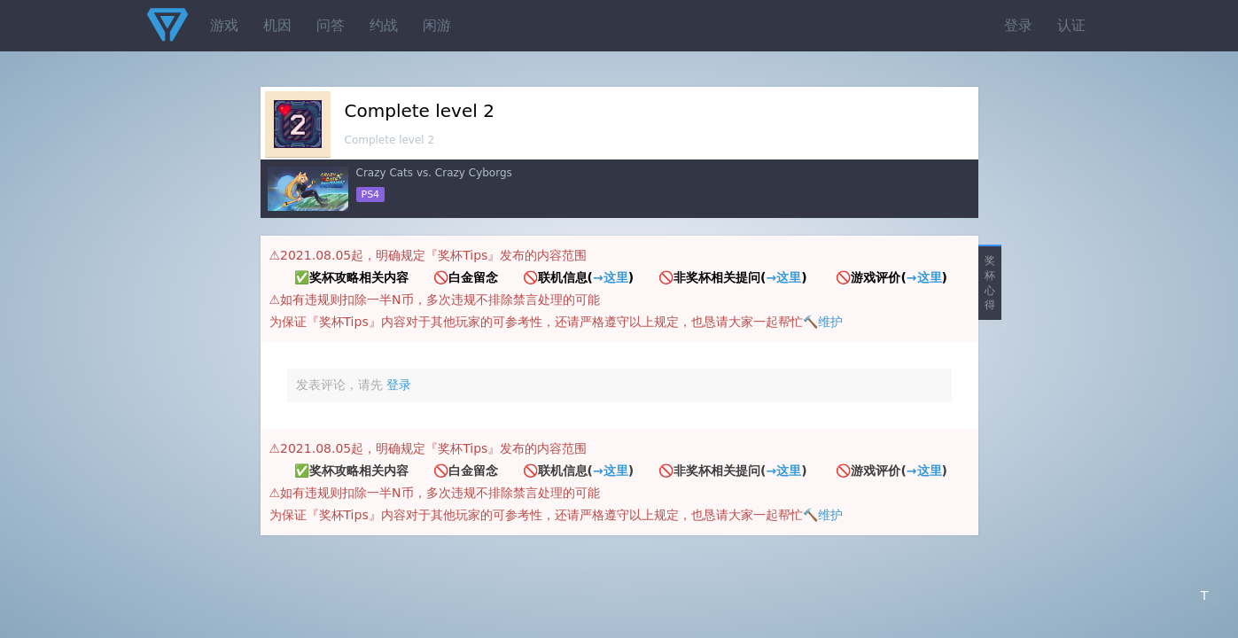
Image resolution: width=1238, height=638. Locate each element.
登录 (1018, 25)
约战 (384, 25)
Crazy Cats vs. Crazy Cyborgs (434, 173)
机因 (277, 25)
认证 (1071, 25)
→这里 (610, 277)
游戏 (224, 25)
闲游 (437, 25)
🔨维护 (823, 322)
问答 (330, 25)
